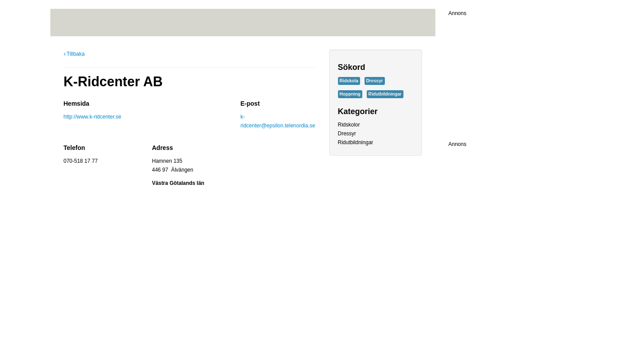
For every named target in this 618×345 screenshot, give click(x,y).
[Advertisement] (504, 73)
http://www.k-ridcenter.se (93, 117)
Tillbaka (74, 54)
